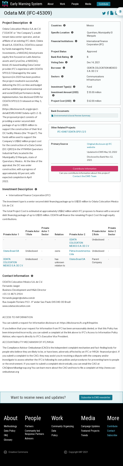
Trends (84, 435)
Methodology (10, 426)
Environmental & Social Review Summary (71, 116)
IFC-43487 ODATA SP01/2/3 (71, 131)
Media (88, 3)
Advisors (29, 438)
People (75, 3)
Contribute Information (84, 168)
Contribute (103, 4)
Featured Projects (90, 430)
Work (62, 3)
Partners (29, 426)
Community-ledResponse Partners (34, 432)
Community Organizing (62, 426)
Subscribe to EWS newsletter (95, 397)
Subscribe (112, 435)
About (50, 3)
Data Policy (9, 430)
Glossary (8, 439)
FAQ (6, 435)
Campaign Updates (90, 426)
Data (53, 430)
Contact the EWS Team (84, 176)
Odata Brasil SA (11, 251)
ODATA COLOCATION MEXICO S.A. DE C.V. (79, 242)
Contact (111, 430)
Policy (54, 435)
